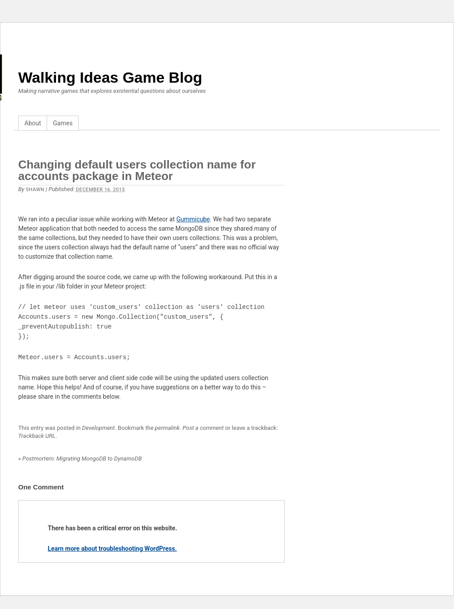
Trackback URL (37, 436)
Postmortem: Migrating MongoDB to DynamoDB (80, 458)
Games (62, 123)
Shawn (35, 189)
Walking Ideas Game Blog (110, 77)
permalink (167, 428)
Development (98, 428)
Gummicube (193, 219)
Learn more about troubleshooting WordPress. (112, 548)
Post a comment (203, 428)
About (32, 123)
